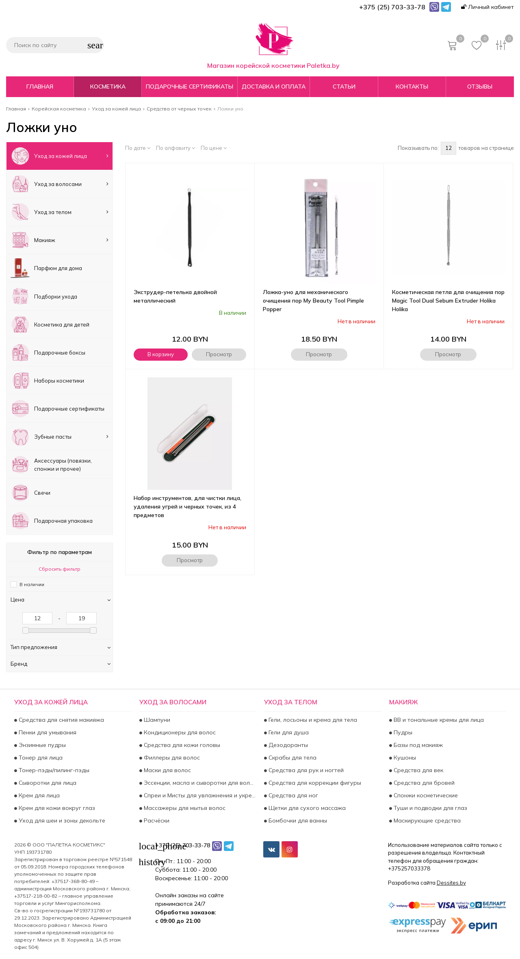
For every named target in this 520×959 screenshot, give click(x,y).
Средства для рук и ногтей (305, 770)
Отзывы (479, 86)
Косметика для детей (50, 324)
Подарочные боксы (48, 352)
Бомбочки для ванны (297, 820)
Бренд (60, 663)
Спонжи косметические (425, 795)
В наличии (32, 584)
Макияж (59, 240)
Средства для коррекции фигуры (314, 782)
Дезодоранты (287, 745)
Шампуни (156, 719)
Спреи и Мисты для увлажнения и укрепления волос (199, 795)
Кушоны (404, 757)
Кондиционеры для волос (179, 732)
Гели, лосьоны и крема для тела (312, 719)
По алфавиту (175, 148)
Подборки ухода (44, 296)
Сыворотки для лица (46, 782)
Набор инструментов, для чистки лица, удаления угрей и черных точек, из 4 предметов (187, 506)
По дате (137, 148)
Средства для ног (292, 795)
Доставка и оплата (274, 86)
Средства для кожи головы (181, 745)
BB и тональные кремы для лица (438, 719)
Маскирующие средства (426, 820)
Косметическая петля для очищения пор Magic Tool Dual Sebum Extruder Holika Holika (448, 300)
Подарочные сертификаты (189, 86)
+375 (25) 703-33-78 (182, 845)
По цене (214, 148)
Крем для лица (38, 795)
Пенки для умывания (46, 732)
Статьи (344, 86)
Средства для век (417, 770)
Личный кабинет (487, 7)
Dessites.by (451, 882)
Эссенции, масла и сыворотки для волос (199, 782)
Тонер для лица (40, 757)
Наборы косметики (47, 380)
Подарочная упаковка (52, 520)
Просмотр (219, 354)
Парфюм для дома (46, 268)
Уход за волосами (59, 184)
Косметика (108, 86)
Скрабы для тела (291, 757)
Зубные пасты (59, 436)
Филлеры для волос (171, 757)
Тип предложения (60, 647)
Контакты (412, 86)
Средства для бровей (423, 782)
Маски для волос (166, 770)
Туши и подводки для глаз (429, 808)
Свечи (30, 492)
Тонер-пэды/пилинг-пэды (53, 770)
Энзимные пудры (41, 745)
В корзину (160, 354)
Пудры (402, 732)
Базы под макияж (417, 745)
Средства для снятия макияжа (60, 719)
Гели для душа (288, 732)
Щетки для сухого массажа (306, 808)
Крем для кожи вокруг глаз (56, 808)
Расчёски (155, 820)
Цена (60, 599)
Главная (39, 86)
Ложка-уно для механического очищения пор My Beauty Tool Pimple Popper (313, 300)
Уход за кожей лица (59, 156)
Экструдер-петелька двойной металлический (175, 296)
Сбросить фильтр (59, 569)
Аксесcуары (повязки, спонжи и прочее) (51, 464)
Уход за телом (59, 212)
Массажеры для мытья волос (183, 808)
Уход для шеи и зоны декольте (61, 820)
